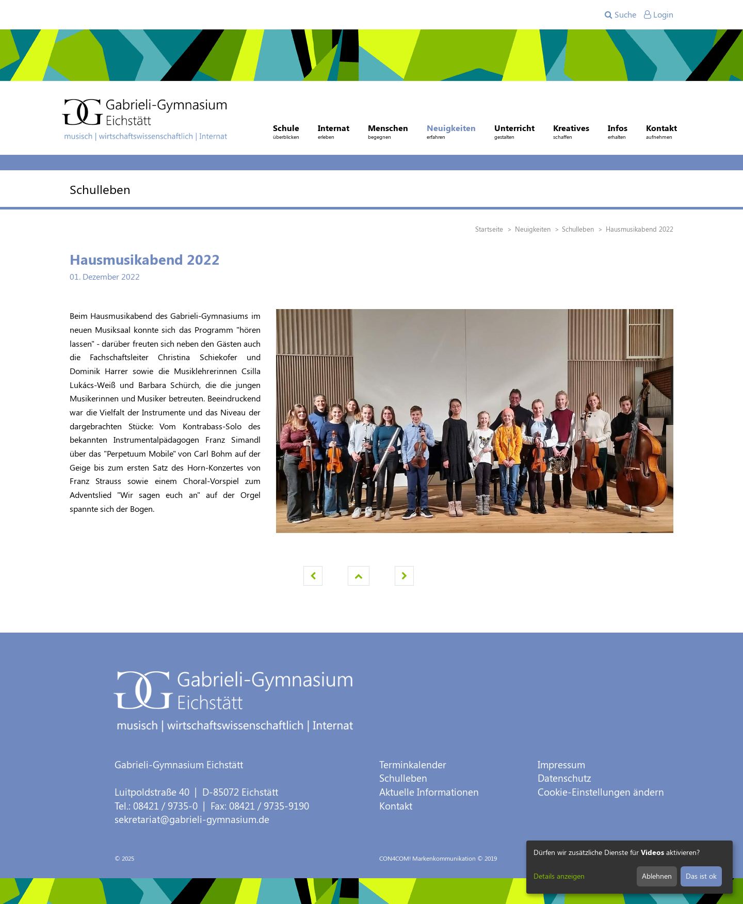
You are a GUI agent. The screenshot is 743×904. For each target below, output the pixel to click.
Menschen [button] (388, 132)
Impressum (561, 764)
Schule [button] (286, 132)
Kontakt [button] (661, 132)
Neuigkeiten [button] (451, 132)
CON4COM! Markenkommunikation (427, 858)
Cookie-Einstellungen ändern (601, 791)
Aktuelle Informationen (429, 791)
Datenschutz (564, 777)
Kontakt (395, 805)
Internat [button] (333, 132)
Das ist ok (701, 876)
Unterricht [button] (514, 132)
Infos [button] (617, 132)
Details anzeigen (559, 876)
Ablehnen (657, 876)
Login (658, 14)
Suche (620, 14)
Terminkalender (412, 764)
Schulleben (403, 777)
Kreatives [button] (571, 132)
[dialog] (629, 867)
